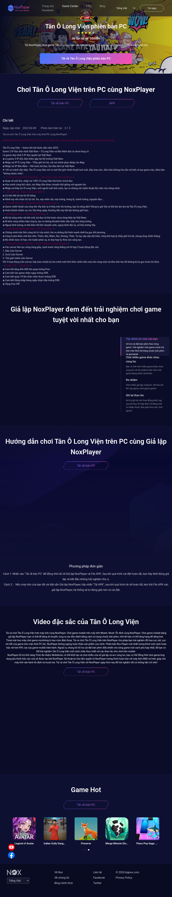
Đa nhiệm (131, 379)
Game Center (70, 6)
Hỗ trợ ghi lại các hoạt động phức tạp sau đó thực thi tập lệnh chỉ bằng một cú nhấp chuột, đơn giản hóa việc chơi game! (144, 405)
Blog (102, 6)
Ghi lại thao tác (135, 395)
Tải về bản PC (60, 103)
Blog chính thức (63, 883)
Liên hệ (97, 872)
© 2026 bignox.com (127, 872)
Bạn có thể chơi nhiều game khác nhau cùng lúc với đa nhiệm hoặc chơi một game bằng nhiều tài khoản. (144, 370)
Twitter (97, 883)
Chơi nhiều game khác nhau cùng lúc (142, 359)
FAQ (89, 6)
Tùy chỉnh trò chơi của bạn (142, 338)
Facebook (48, 10)
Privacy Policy (124, 877)
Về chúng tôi (61, 877)
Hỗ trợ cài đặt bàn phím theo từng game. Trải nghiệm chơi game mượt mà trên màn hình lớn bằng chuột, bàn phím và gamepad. (145, 349)
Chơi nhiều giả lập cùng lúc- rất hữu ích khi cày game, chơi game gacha (144, 387)
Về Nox (58, 872)
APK (112, 103)
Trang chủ (48, 6)
